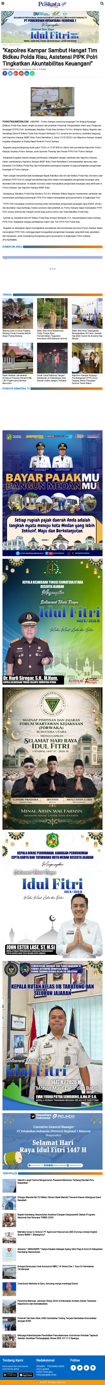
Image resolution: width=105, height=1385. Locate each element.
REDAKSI (40, 1366)
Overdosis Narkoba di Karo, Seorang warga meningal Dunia (48, 1283)
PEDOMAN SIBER (55, 1366)
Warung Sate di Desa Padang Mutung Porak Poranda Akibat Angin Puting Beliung (16, 333)
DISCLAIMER (42, 1369)
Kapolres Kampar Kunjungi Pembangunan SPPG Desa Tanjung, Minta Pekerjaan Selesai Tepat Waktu (84, 379)
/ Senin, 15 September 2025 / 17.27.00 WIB (30, 69)
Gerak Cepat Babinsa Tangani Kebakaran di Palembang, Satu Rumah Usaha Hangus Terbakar (51, 378)
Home (4, 45)
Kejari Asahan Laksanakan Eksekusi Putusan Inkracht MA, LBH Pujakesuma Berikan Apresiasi (17, 379)
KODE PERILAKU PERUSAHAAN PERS (46, 1373)
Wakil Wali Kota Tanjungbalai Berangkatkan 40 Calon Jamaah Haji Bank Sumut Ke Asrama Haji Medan (87, 334)
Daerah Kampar (15, 45)
